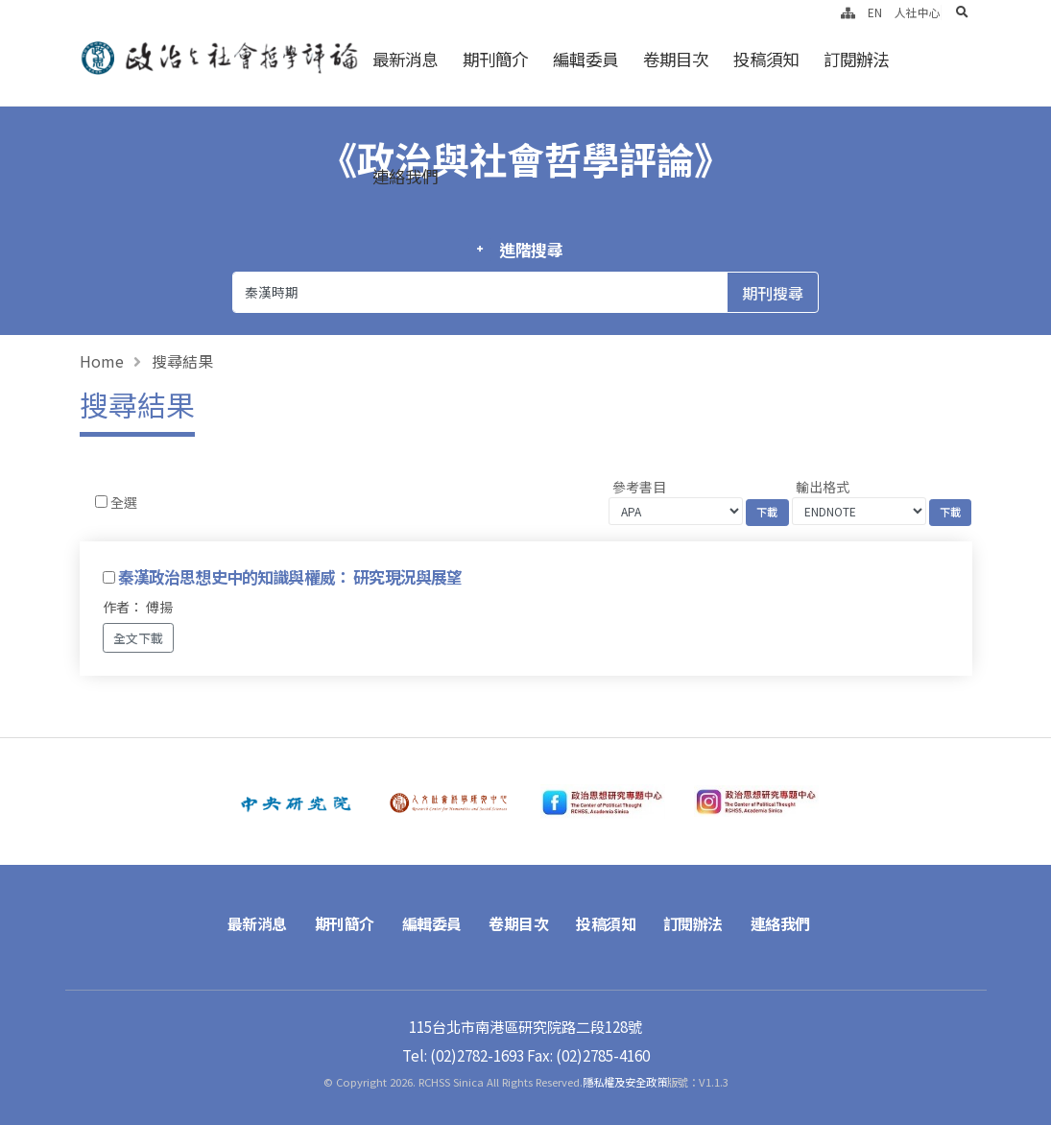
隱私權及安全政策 (625, 1081)
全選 (123, 502)
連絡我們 (405, 176)
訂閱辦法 (856, 59)
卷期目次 (675, 59)
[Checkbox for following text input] (101, 501)
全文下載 (138, 638)
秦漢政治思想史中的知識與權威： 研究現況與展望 (290, 576)
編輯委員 (585, 59)
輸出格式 (822, 486)
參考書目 (639, 486)
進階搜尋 (531, 249)
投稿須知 (766, 59)
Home (102, 360)
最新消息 (405, 59)
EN (875, 12)
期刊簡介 (495, 59)
